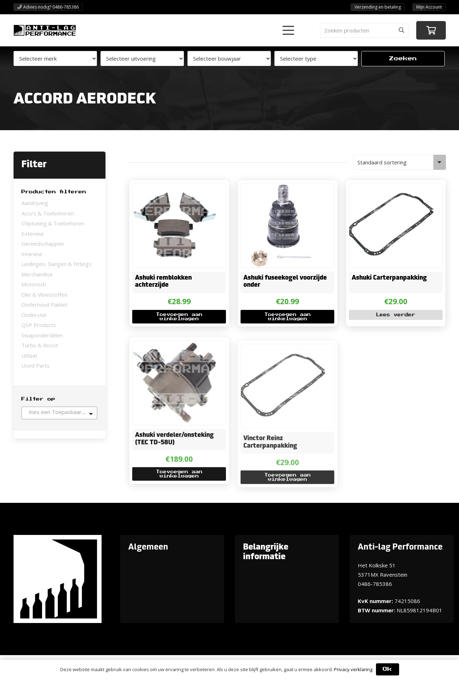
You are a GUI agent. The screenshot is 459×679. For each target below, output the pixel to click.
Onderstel (33, 314)
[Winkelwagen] (431, 30)
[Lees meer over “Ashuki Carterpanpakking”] (396, 315)
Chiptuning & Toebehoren (52, 223)
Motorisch (33, 284)
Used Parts (35, 365)
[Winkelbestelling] (399, 162)
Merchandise (37, 274)
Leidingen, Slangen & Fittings (56, 263)
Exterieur (32, 233)
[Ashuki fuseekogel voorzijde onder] (283, 188)
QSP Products (38, 324)
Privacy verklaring (353, 669)
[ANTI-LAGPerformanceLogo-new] (45, 30)
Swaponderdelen (42, 335)
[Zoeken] (401, 30)
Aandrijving (34, 202)
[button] (288, 30)
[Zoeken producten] (364, 30)
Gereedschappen (42, 243)
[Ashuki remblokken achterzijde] (175, 188)
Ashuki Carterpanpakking (389, 278)
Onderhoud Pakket (44, 304)
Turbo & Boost (39, 345)
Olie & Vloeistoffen (44, 294)
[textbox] (59, 412)
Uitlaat (29, 355)
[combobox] (59, 413)
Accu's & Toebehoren (47, 213)
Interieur (32, 253)
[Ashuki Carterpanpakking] (391, 188)
